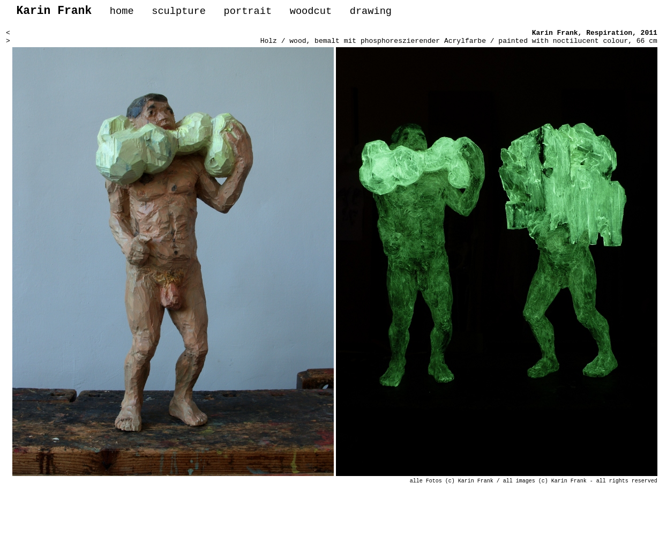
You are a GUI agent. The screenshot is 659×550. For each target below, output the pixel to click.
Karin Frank (555, 36)
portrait (247, 12)
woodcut (311, 12)
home (122, 12)
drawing (371, 12)
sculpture (179, 12)
